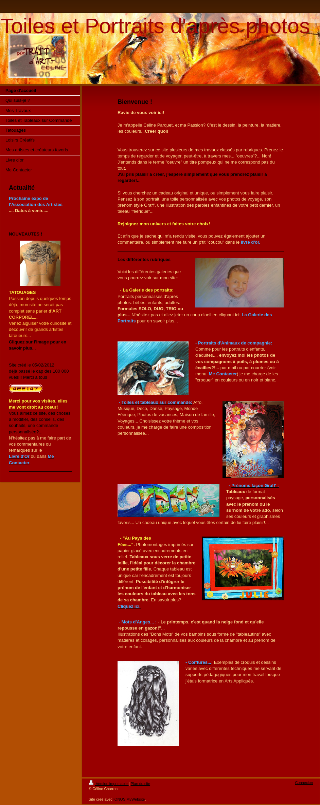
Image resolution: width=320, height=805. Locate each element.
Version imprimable (109, 784)
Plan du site (140, 784)
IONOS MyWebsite (129, 799)
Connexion (304, 783)
